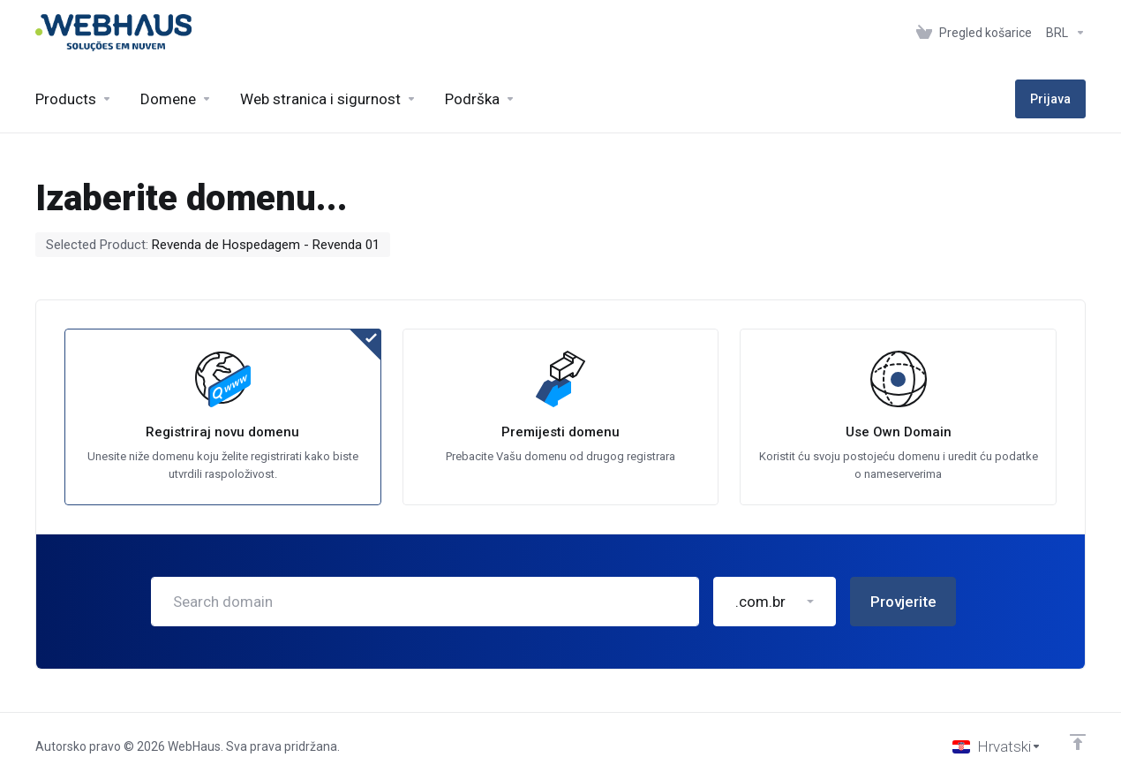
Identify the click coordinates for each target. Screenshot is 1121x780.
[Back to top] (1078, 742)
